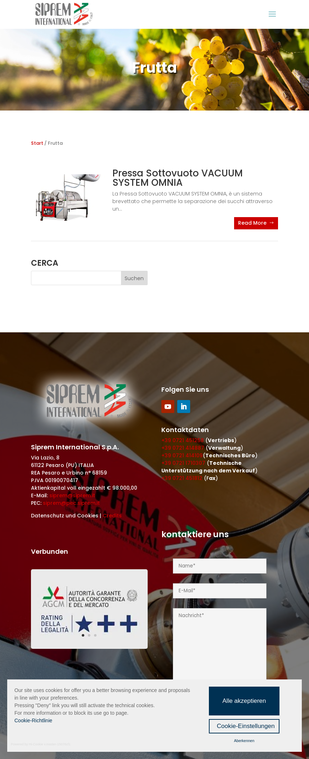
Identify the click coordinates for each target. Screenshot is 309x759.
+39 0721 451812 (181, 478)
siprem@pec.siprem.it (71, 503)
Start (37, 143)
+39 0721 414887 (182, 448)
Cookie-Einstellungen (246, 726)
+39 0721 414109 (182, 455)
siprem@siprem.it (72, 495)
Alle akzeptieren (244, 700)
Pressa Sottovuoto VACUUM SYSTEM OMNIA (177, 178)
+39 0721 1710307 (183, 463)
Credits (112, 515)
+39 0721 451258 (182, 440)
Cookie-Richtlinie (33, 720)
